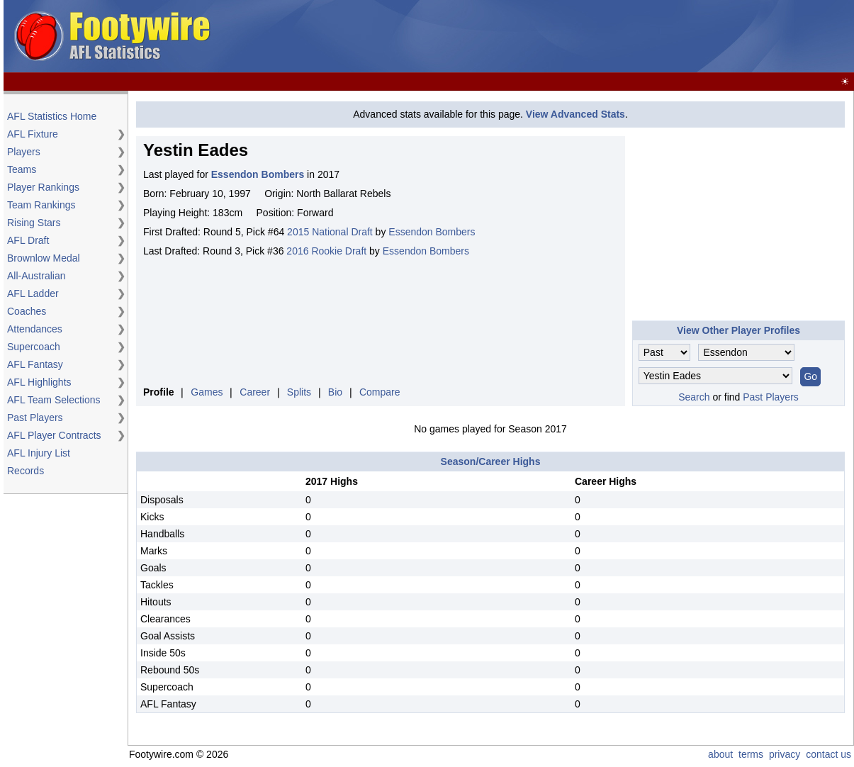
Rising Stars (33, 222)
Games (207, 392)
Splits (299, 392)
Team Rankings (41, 205)
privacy (784, 754)
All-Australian (36, 275)
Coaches (26, 311)
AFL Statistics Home (51, 116)
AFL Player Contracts (54, 435)
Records (25, 470)
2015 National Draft (330, 231)
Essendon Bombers (431, 231)
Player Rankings (43, 187)
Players (23, 151)
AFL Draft (28, 240)
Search (693, 397)
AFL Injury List (38, 453)
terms (750, 754)
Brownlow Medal (43, 258)
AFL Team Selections (54, 399)
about (720, 754)
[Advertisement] (593, 37)
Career (255, 392)
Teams (21, 169)
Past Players (35, 417)
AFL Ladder (33, 293)
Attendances (34, 329)
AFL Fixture (32, 134)
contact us (828, 754)
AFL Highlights (39, 382)
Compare (379, 392)
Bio (335, 392)
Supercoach (33, 346)
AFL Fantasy (35, 364)
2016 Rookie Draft (326, 251)
